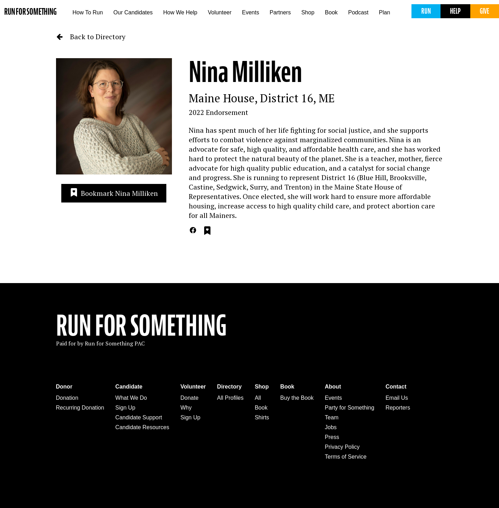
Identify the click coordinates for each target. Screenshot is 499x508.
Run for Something (30, 11)
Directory (229, 387)
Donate (189, 398)
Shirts (262, 417)
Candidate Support (138, 417)
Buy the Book (296, 398)
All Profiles (230, 398)
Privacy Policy (342, 447)
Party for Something (349, 408)
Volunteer (219, 12)
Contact (396, 387)
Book (331, 12)
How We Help (180, 12)
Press (332, 437)
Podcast (358, 12)
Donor (64, 387)
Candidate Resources (142, 427)
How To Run (87, 12)
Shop (307, 12)
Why (186, 408)
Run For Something (141, 326)
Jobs (331, 427)
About (333, 387)
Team (332, 417)
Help (455, 11)
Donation (67, 398)
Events (250, 12)
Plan (384, 12)
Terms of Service (346, 457)
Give (484, 11)
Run (426, 11)
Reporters (398, 408)
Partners (280, 12)
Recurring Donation (80, 408)
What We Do (131, 398)
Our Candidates (133, 12)
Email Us (397, 398)
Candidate (128, 387)
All (258, 398)
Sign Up (125, 408)
